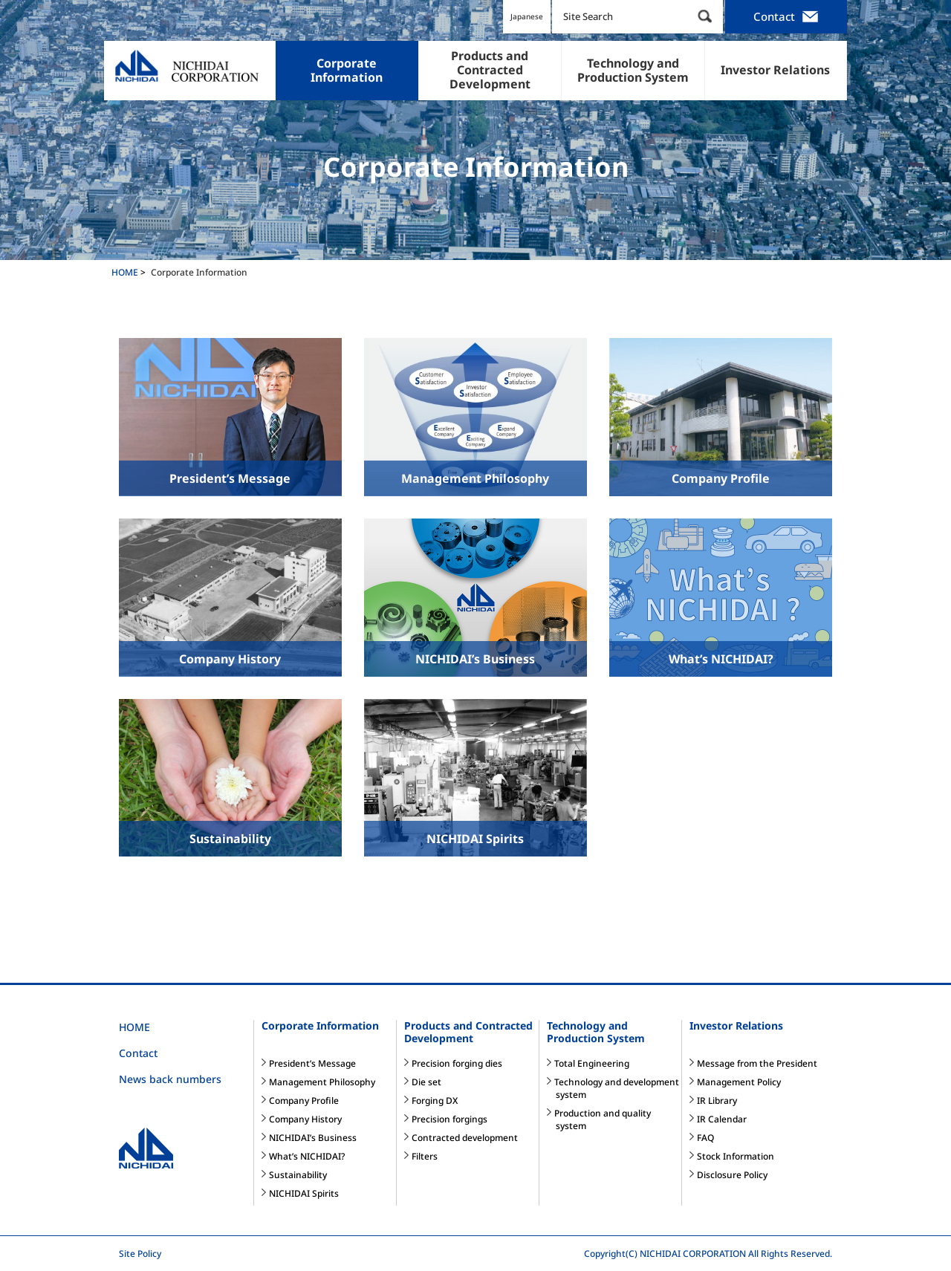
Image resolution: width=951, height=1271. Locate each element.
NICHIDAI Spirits (304, 1193)
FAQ (705, 1137)
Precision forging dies (457, 1063)
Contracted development (465, 1137)
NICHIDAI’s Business (313, 1137)
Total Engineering (591, 1063)
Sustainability (298, 1174)
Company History (305, 1119)
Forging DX (435, 1100)
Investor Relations (736, 1025)
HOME (134, 1027)
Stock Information (735, 1156)
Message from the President (757, 1063)
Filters (425, 1156)
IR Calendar (722, 1119)
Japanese (526, 16)
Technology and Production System (596, 1031)
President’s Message (312, 1063)
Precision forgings (449, 1119)
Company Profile (304, 1100)
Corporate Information (320, 1025)
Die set (426, 1082)
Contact (786, 17)
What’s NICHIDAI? (307, 1156)
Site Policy (140, 1253)
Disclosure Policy (732, 1174)
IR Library (717, 1100)
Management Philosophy (322, 1082)
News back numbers (170, 1079)
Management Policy (739, 1082)
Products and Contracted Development (468, 1031)
